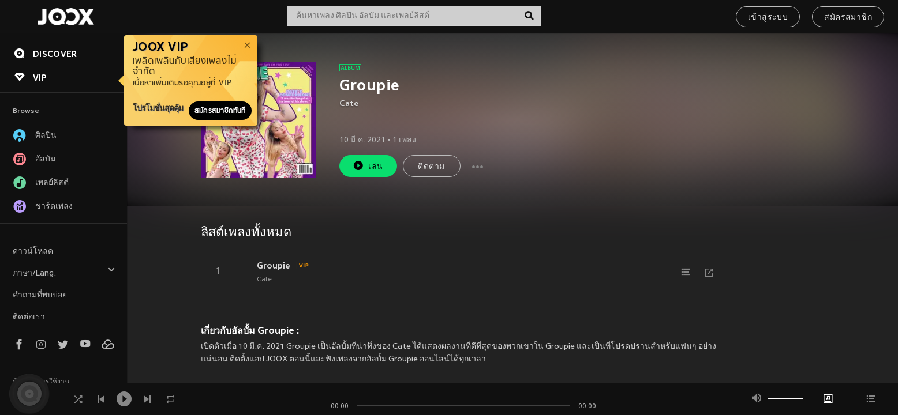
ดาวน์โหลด (33, 251)
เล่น (368, 165)
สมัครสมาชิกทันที (220, 111)
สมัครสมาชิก (848, 17)
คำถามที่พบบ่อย (40, 295)
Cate (348, 104)
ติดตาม (431, 167)
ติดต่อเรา (29, 317)
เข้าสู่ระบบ (768, 17)
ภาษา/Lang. (64, 272)
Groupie (273, 265)
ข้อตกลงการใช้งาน (41, 382)
